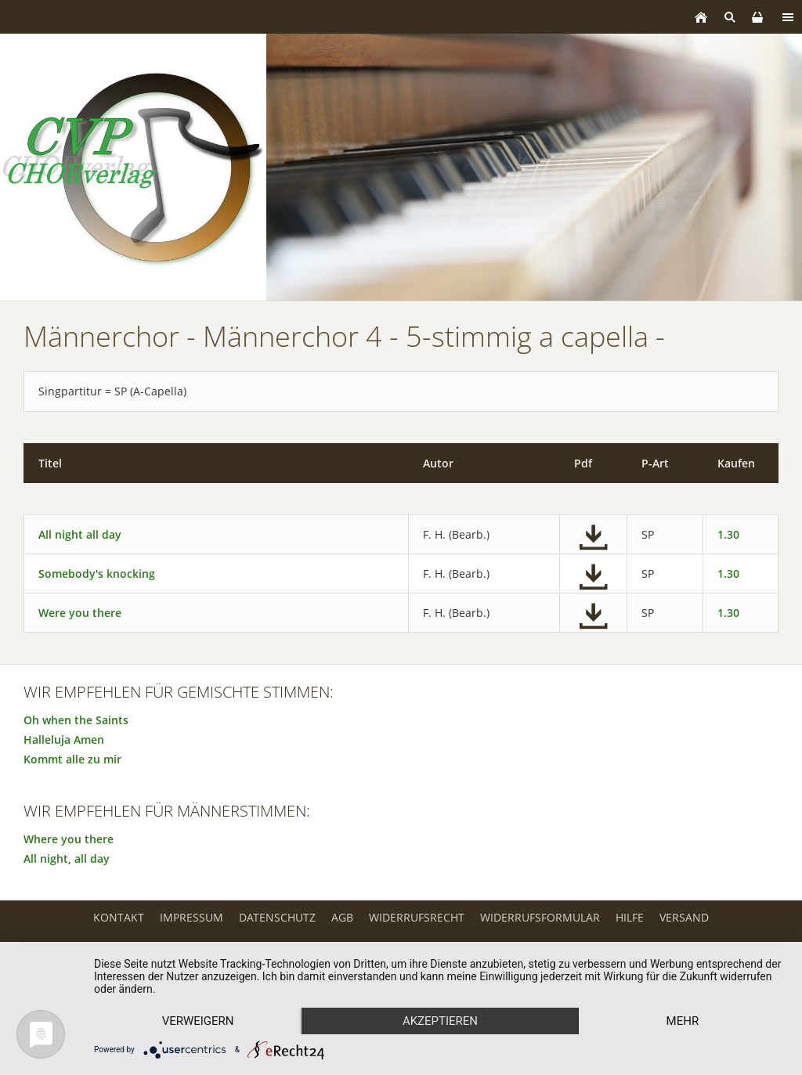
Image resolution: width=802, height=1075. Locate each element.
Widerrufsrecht (416, 917)
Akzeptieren (440, 1021)
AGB (342, 917)
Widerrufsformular (540, 917)
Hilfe (630, 917)
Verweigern (198, 1021)
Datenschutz (277, 917)
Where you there (68, 839)
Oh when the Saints (75, 719)
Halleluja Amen (63, 739)
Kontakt (118, 917)
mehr (683, 1021)
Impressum (191, 917)
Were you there (79, 612)
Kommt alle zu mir (72, 759)
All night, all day (66, 858)
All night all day (79, 534)
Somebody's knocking (96, 573)
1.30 (728, 534)
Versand (684, 917)
